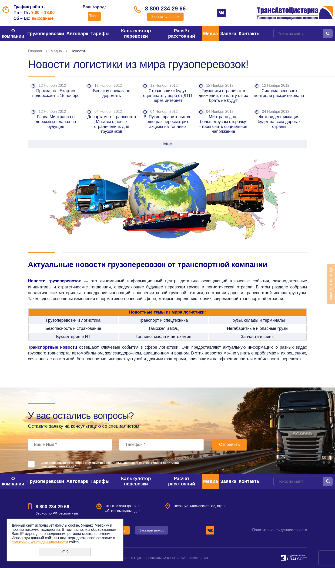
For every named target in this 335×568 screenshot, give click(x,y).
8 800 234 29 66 (165, 8)
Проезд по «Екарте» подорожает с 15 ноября (56, 93)
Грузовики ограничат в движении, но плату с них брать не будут (224, 95)
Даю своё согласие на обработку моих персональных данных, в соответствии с (110, 464)
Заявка (228, 33)
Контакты (250, 33)
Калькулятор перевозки (136, 33)
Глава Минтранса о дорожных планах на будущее (56, 121)
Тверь (93, 16)
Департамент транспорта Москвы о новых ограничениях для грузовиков (112, 124)
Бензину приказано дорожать (112, 93)
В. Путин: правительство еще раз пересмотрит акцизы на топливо (168, 121)
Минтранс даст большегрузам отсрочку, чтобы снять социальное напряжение (223, 124)
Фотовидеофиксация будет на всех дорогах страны (280, 121)
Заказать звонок (165, 17)
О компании (13, 33)
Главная (35, 51)
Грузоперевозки (45, 33)
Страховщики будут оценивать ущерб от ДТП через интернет (168, 95)
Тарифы (100, 33)
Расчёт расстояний (181, 33)
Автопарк (77, 33)
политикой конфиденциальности (40, 542)
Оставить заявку (331, 284)
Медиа (210, 33)
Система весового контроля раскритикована (279, 93)
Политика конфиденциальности (279, 530)
